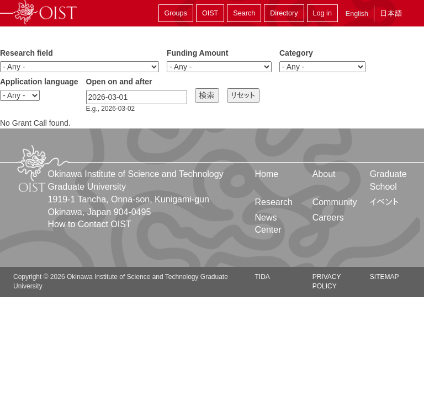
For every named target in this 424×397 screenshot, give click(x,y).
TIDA (262, 277)
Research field (26, 53)
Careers (328, 217)
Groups (176, 13)
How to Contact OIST (89, 224)
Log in (322, 13)
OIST (210, 13)
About (324, 174)
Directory (284, 13)
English (357, 14)
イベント (384, 202)
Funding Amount (197, 53)
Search (244, 13)
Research (274, 202)
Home (267, 174)
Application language (39, 81)
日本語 (391, 13)
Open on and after (119, 81)
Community (334, 202)
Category (296, 53)
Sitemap (384, 277)
